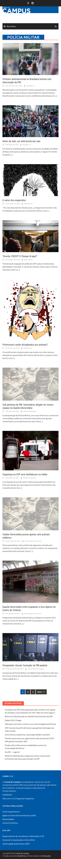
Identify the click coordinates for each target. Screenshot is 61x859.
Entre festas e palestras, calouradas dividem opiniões (27, 734)
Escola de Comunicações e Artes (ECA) (18, 840)
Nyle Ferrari (28, 259)
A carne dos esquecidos (14, 200)
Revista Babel (8, 819)
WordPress (22, 856)
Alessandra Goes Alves (33, 541)
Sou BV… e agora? (12, 752)
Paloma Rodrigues (30, 411)
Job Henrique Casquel (36, 669)
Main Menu (11, 26)
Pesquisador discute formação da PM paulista (24, 665)
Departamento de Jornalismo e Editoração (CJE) (23, 836)
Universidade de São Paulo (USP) (16, 844)
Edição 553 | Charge (13, 720)
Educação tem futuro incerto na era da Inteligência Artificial (30, 724)
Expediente (7, 794)
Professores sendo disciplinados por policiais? (25, 344)
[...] (56, 96)
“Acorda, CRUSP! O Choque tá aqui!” (19, 256)
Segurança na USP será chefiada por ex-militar (24, 474)
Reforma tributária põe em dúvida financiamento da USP (29, 716)
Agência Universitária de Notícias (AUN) (19, 815)
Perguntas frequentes (24, 798)
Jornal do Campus (22, 853)
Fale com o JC (8, 798)
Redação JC (30, 86)
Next (41, 692)
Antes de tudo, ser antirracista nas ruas (21, 141)
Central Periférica (10, 823)
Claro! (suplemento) (11, 811)
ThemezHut (46, 856)
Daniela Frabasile (29, 478)
